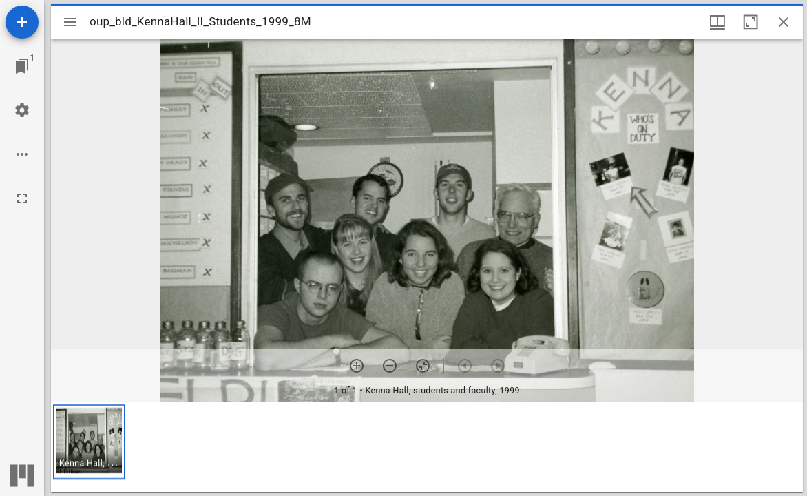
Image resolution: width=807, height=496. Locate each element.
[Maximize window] (750, 22)
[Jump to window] (22, 66)
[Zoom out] (389, 365)
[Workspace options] (22, 154)
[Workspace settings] (22, 110)
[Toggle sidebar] (70, 22)
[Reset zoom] (422, 365)
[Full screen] (22, 198)
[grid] (427, 447)
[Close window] (783, 22)
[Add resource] (22, 22)
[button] (89, 442)
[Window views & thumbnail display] (717, 22)
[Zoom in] (356, 365)
